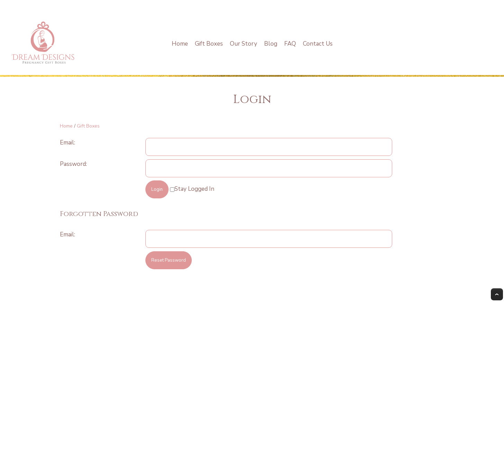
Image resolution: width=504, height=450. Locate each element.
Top (497, 294)
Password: (73, 164)
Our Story (243, 44)
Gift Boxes (209, 44)
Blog (270, 44)
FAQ (290, 44)
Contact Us (318, 44)
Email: (67, 143)
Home (180, 44)
